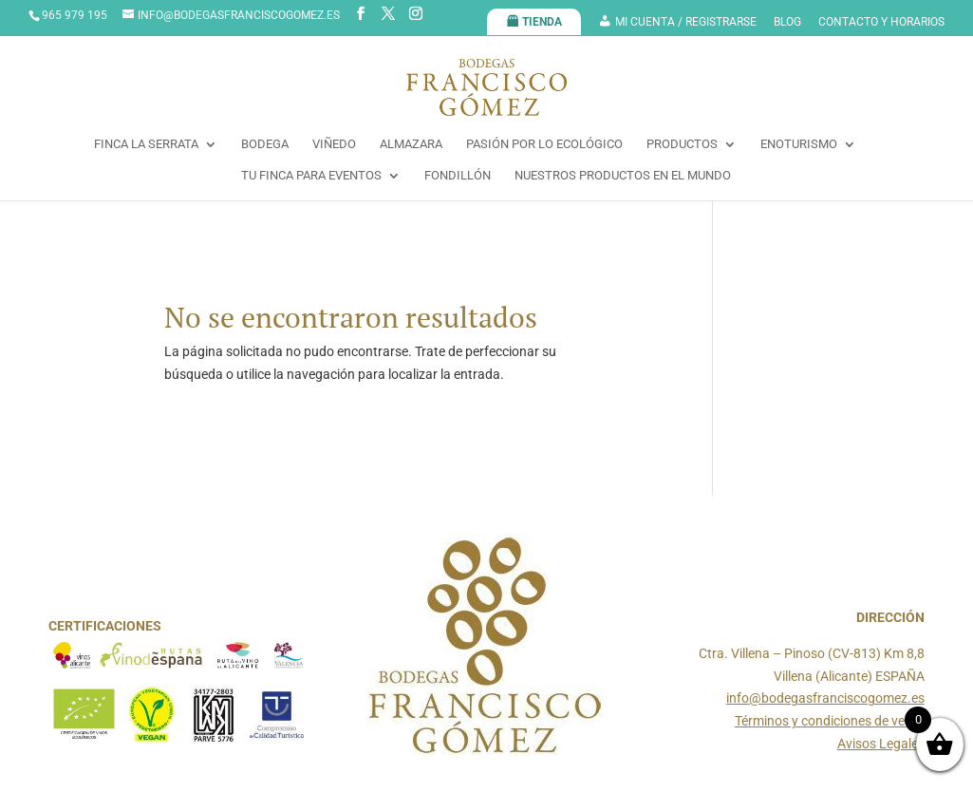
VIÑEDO (334, 144)
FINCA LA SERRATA (146, 144)
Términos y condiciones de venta (830, 720)
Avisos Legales (881, 743)
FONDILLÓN (457, 175)
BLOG (787, 22)
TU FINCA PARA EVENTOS (311, 175)
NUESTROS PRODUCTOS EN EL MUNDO (623, 175)
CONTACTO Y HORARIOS (881, 22)
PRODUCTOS (682, 144)
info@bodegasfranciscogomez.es (825, 698)
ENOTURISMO (798, 144)
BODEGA (265, 144)
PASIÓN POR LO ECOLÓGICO (544, 144)
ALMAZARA (411, 144)
